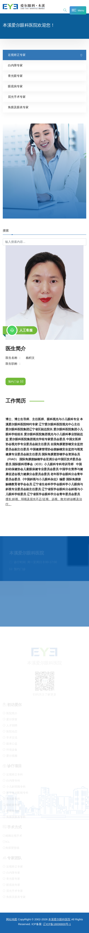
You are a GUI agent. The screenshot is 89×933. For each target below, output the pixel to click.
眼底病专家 (15, 86)
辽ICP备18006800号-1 (57, 924)
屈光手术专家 (17, 96)
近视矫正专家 (17, 54)
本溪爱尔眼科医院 (59, 919)
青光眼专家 (15, 75)
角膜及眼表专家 (18, 107)
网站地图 (11, 919)
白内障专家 (15, 65)
